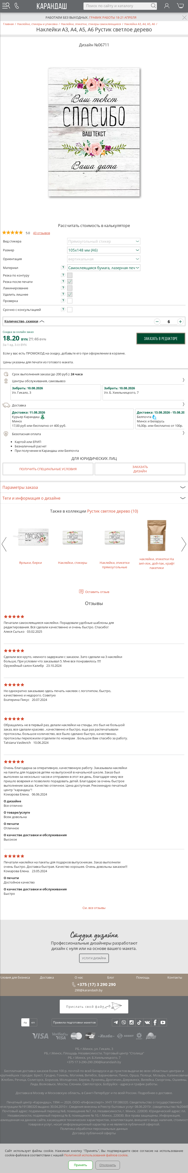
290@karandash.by (89, 990)
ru (25, 1022)
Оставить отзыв (97, 592)
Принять (80, 1165)
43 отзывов (41, 233)
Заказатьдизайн (140, 469)
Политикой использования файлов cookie (96, 1155)
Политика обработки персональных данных (94, 1128)
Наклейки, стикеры (72, 542)
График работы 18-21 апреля (112, 17)
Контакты (174, 977)
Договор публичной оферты (94, 1133)
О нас (79, 977)
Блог (110, 977)
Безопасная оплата (93, 434)
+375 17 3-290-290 (80, 1062)
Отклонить (107, 1165)
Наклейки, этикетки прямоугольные (114, 544)
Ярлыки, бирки (30, 542)
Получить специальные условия (48, 469)
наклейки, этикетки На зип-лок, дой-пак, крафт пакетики (156, 544)
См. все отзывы (94, 908)
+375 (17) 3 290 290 (96, 984)
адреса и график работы (138, 1084)
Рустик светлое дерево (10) (112, 511)
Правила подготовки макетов (74, 1022)
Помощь (143, 977)
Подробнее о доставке (155, 1093)
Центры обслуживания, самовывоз (93, 381)
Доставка (93, 405)
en (33, 1022)
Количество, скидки (21, 321)
